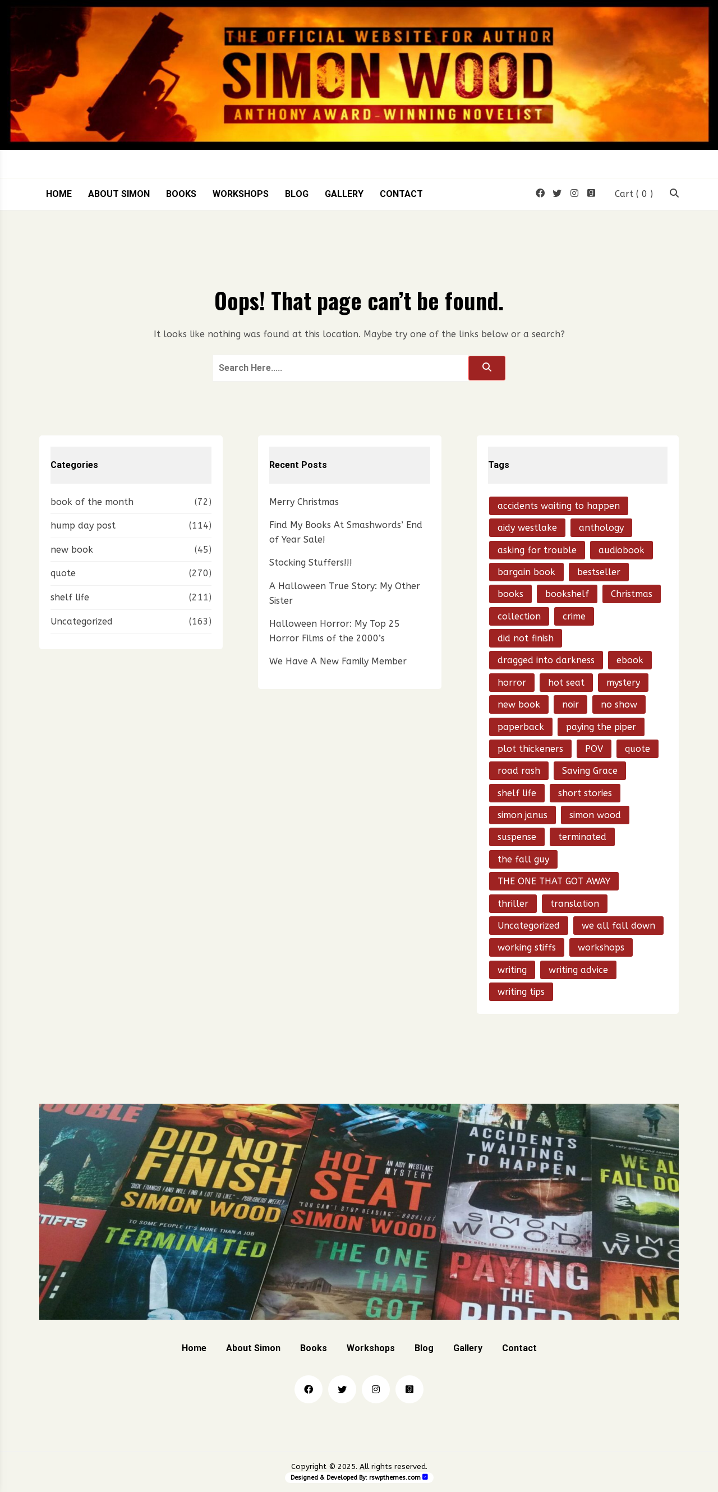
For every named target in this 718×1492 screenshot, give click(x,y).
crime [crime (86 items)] (574, 616)
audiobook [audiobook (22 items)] (622, 550)
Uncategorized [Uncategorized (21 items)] (529, 925)
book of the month (92, 502)
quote (63, 573)
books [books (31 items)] (510, 594)
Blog (297, 194)
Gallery (344, 194)
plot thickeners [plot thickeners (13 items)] (530, 748)
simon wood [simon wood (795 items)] (595, 815)
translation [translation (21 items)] (574, 903)
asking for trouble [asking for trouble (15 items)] (537, 550)
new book (71, 549)
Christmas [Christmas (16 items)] (631, 594)
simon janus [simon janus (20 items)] (522, 815)
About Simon (119, 194)
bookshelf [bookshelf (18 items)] (567, 594)
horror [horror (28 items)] (512, 682)
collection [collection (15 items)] (519, 616)
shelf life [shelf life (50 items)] (517, 793)
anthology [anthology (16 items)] (601, 527)
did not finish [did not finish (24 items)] (526, 638)
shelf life (69, 597)
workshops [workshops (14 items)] (601, 947)
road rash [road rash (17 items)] (519, 770)
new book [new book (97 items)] (519, 704)
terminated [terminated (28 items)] (582, 837)
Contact (401, 194)
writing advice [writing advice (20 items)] (578, 970)
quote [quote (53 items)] (637, 748)
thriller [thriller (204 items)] (513, 903)
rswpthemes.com (395, 1477)
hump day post (83, 525)
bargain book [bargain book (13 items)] (526, 572)
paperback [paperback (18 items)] (521, 727)
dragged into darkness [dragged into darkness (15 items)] (546, 660)
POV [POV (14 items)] (594, 748)
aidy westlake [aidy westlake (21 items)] (527, 527)
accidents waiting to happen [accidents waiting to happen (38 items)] (559, 506)
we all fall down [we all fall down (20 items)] (618, 925)
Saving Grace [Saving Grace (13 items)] (590, 770)
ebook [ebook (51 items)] (629, 660)
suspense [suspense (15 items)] (517, 837)
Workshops (241, 194)
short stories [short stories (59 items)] (585, 793)
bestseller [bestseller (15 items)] (598, 572)
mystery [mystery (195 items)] (623, 682)
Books (181, 194)
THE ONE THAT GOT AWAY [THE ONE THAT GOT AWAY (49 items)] (554, 881)
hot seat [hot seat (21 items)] (566, 682)
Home (59, 194)
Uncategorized (81, 621)
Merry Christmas (304, 502)
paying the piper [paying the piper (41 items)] (601, 727)
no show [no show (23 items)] (619, 704)
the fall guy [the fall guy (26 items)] (523, 859)
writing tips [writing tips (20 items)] (521, 991)
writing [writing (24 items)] (512, 970)
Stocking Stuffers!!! (310, 562)
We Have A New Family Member (338, 661)
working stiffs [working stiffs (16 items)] (527, 947)
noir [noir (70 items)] (570, 704)
